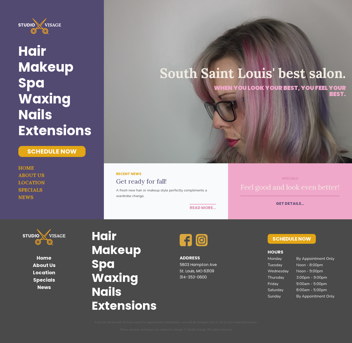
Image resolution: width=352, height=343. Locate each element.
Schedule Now (52, 151)
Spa (31, 83)
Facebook (186, 240)
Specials (30, 190)
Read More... (203, 207)
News (25, 197)
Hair (32, 51)
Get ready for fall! (141, 181)
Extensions (52, 131)
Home (26, 168)
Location (31, 182)
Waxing (44, 99)
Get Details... (290, 203)
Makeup (46, 67)
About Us (31, 175)
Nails (35, 115)
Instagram (202, 240)
